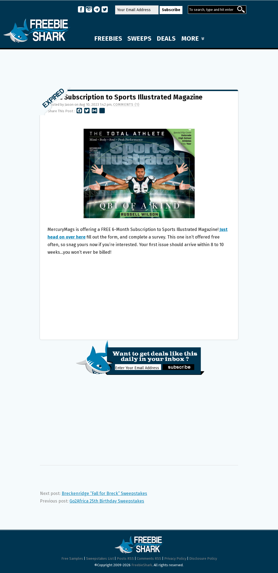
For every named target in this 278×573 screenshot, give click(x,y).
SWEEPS (139, 38)
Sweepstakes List (100, 558)
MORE (192, 38)
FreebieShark (141, 565)
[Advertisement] (139, 67)
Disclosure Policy (203, 558)
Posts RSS (125, 558)
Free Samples (72, 558)
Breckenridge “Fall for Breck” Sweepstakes (104, 493)
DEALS (166, 38)
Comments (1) (126, 104)
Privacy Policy (175, 558)
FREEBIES (108, 38)
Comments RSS (149, 558)
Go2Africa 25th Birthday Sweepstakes (107, 501)
